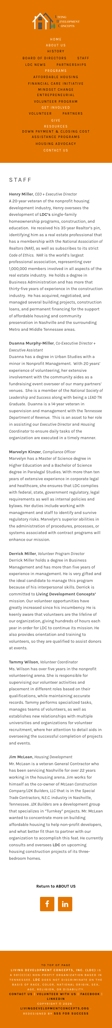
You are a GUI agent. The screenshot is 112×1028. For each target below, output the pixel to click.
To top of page (55, 965)
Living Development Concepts (56, 21)
